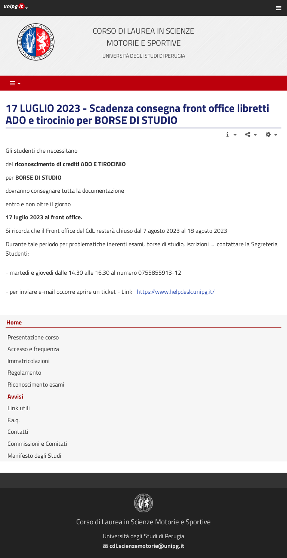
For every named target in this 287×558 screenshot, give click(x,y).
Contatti (17, 431)
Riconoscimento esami (35, 384)
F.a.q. (13, 419)
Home (14, 322)
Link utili (18, 407)
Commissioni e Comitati (37, 443)
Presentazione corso (33, 337)
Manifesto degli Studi (34, 455)
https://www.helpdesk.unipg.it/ (175, 291)
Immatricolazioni (28, 360)
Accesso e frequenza (33, 348)
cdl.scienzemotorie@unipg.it (143, 545)
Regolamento (24, 372)
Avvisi (15, 396)
